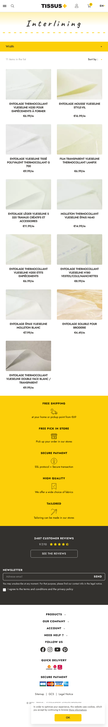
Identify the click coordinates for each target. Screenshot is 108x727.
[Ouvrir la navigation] (4, 6)
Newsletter (13, 570)
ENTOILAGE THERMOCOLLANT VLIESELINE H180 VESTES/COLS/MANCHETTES (79, 272)
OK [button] (68, 717)
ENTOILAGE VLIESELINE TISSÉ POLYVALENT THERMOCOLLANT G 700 (28, 162)
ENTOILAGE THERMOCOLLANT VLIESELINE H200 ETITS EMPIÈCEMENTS (28, 272)
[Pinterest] (65, 650)
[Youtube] (57, 650)
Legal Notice (66, 694)
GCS (51, 694)
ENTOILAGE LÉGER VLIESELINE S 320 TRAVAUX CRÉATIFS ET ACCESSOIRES (28, 217)
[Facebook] (43, 650)
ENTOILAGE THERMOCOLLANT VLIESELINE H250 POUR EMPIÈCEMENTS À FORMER (28, 107)
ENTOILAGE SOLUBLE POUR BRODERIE (79, 326)
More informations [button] (78, 710)
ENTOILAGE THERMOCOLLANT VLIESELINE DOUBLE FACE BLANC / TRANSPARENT (28, 379)
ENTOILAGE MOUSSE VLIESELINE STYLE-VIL (79, 106)
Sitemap (39, 694)
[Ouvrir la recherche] (12, 6)
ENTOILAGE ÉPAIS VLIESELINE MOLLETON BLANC (28, 326)
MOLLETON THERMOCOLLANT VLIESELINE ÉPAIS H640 (79, 216)
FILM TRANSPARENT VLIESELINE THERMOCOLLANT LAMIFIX (80, 161)
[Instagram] (50, 650)
